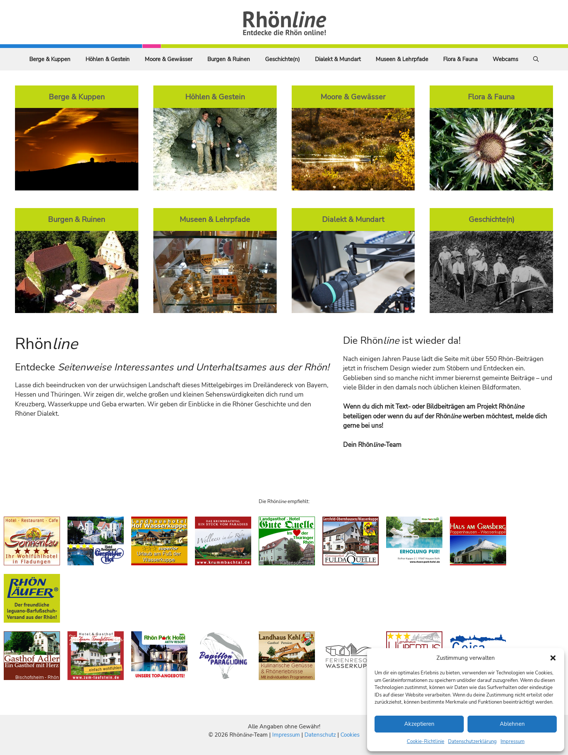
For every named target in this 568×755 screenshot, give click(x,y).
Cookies (350, 735)
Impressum (513, 741)
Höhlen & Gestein (107, 59)
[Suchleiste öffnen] (536, 59)
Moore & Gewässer (168, 59)
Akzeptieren (419, 724)
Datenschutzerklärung (472, 741)
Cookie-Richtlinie (425, 741)
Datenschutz (320, 735)
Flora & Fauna (460, 59)
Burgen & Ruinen (228, 59)
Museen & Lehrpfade (402, 59)
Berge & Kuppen (49, 59)
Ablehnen (512, 724)
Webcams (505, 59)
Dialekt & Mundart (338, 59)
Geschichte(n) (282, 59)
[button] (553, 658)
